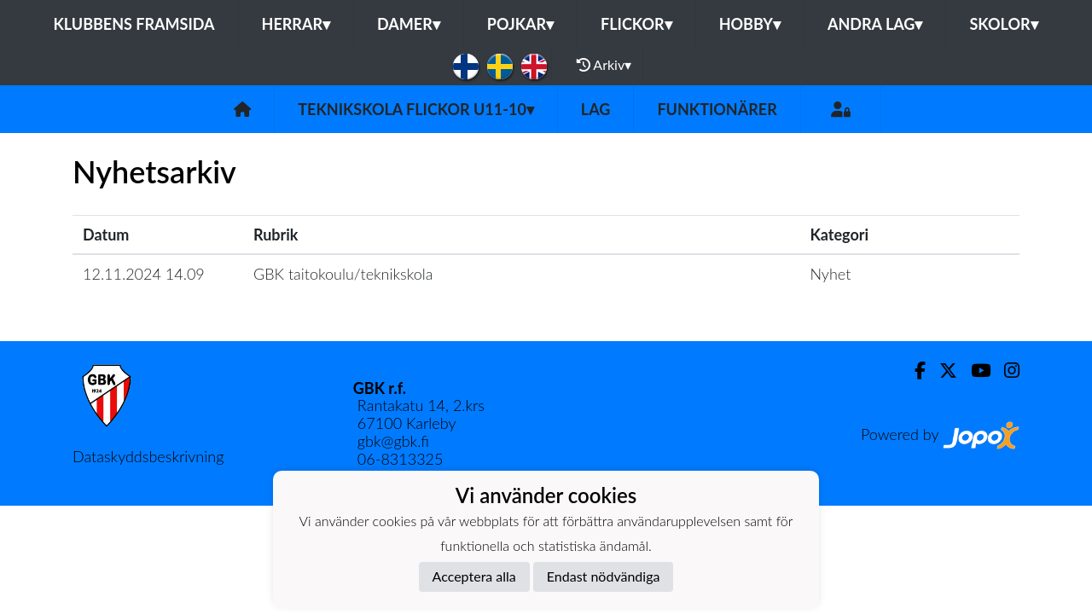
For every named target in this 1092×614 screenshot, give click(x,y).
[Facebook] (913, 370)
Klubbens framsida (133, 23)
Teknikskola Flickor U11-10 (416, 109)
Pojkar (520, 23)
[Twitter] (941, 370)
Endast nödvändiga (603, 576)
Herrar (296, 23)
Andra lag (875, 23)
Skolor (1003, 23)
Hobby (750, 23)
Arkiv (604, 65)
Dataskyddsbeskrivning (148, 456)
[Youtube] (973, 370)
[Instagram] (1004, 370)
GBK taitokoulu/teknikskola (343, 273)
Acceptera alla (474, 576)
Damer (408, 23)
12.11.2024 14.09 (144, 273)
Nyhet (830, 273)
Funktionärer (716, 109)
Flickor (636, 23)
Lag (596, 109)
